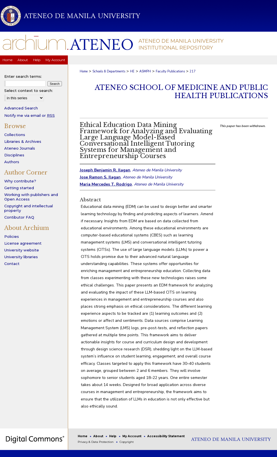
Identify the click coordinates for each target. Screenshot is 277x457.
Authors (11, 161)
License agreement (23, 243)
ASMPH (145, 71)
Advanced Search (21, 108)
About (98, 436)
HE (132, 71)
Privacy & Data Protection (96, 442)
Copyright (127, 442)
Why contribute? (20, 181)
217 (193, 71)
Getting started (19, 188)
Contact (12, 263)
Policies (11, 236)
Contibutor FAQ (19, 217)
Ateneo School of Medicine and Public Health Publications (181, 91)
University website (21, 250)
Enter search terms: (23, 76)
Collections (14, 134)
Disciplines (14, 155)
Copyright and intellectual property (28, 208)
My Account (132, 436)
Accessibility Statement (166, 436)
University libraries (21, 257)
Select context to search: (28, 90)
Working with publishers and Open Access (31, 196)
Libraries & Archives (22, 141)
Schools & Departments (108, 71)
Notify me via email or (29, 115)
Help (113, 436)
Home (84, 71)
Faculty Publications (170, 71)
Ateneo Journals (19, 148)
